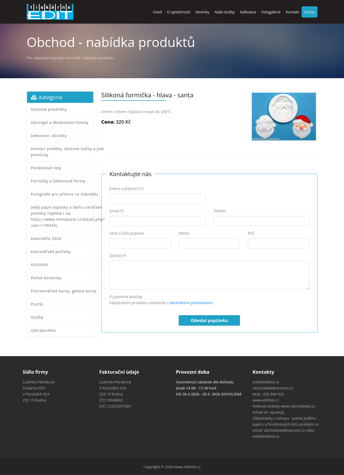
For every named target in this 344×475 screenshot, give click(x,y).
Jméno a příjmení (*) (127, 188)
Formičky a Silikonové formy (58, 180)
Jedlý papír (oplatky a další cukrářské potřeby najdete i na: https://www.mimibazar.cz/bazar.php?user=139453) (68, 216)
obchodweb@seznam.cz (273, 388)
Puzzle (37, 304)
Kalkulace (248, 11)
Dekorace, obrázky (49, 135)
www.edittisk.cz (266, 400)
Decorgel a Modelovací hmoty (60, 122)
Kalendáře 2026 (46, 238)
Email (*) (117, 210)
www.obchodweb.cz (298, 406)
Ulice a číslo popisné (127, 233)
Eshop (309, 11)
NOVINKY (40, 264)
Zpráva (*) (118, 255)
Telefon (219, 210)
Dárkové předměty (49, 109)
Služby (37, 317)
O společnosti (178, 11)
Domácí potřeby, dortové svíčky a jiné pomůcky (67, 151)
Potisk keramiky (46, 277)
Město (184, 233)
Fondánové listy (46, 167)
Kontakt (292, 11)
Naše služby (225, 11)
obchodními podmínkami (191, 302)
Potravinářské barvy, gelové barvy (64, 290)
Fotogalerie (271, 11)
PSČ (251, 233)
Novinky (202, 11)
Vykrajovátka (43, 330)
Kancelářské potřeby (51, 251)
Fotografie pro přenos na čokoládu (65, 194)
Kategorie (46, 97)
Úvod (157, 11)
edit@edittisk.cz (266, 381)
